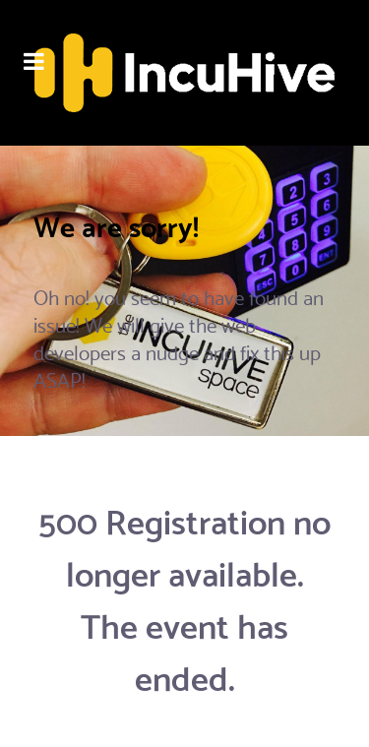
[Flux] (184, 72)
